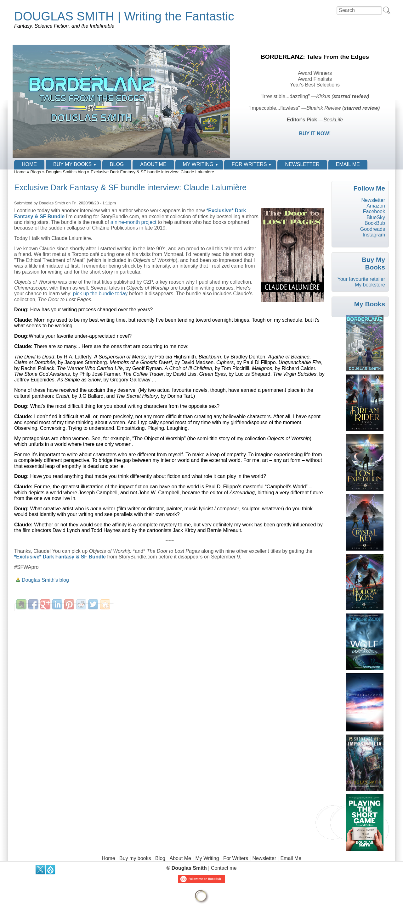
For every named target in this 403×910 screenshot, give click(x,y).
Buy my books (72, 164)
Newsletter (302, 164)
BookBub (375, 223)
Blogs (35, 171)
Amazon (375, 205)
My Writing (198, 164)
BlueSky (375, 217)
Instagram (374, 234)
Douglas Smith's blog (66, 171)
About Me (153, 164)
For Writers (249, 164)
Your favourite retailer (361, 279)
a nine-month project (133, 222)
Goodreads (372, 229)
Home (29, 164)
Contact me (224, 868)
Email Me (348, 164)
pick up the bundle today (100, 293)
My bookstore (370, 284)
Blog (117, 164)
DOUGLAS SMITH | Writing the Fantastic (124, 16)
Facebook (374, 211)
